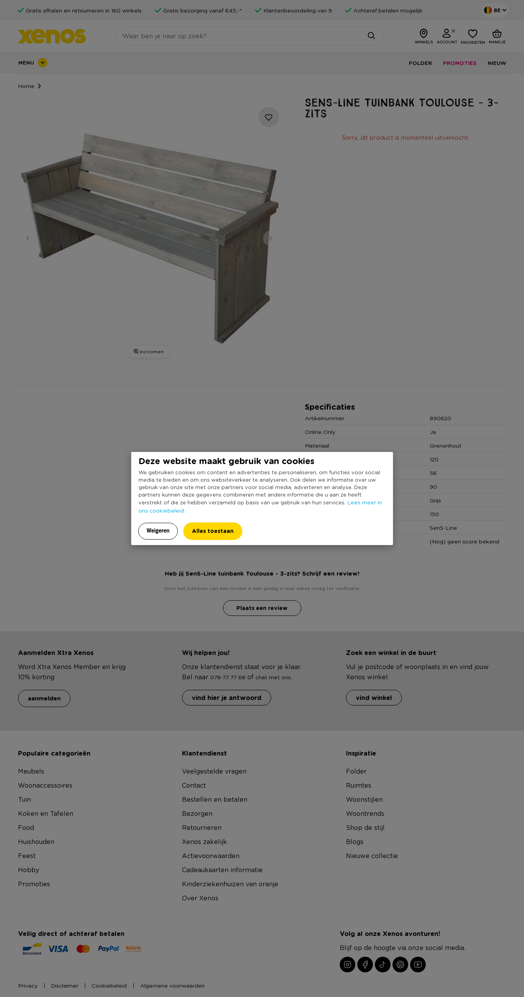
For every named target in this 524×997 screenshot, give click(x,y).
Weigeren (158, 530)
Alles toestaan (213, 530)
